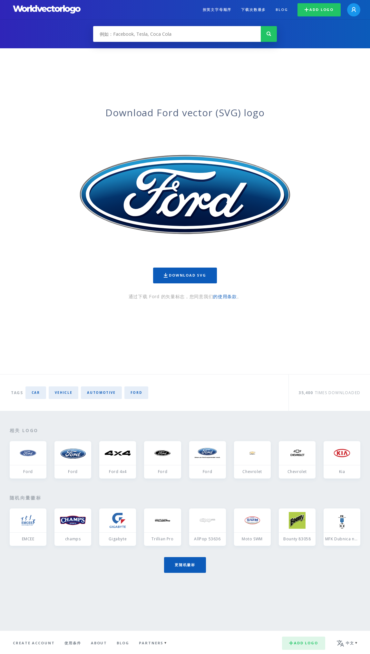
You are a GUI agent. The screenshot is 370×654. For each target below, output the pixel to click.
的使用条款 (225, 296)
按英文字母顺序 (217, 9)
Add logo (319, 9)
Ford (136, 392)
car (36, 392)
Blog (282, 9)
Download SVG (185, 275)
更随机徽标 (185, 564)
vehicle (64, 392)
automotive (101, 392)
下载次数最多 (253, 9)
